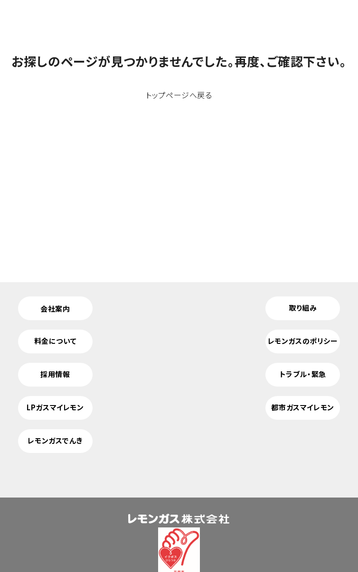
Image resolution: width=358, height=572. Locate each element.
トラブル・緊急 (303, 374)
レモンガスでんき (55, 440)
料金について (55, 341)
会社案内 (55, 309)
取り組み (303, 308)
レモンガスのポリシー (303, 341)
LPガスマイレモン (55, 407)
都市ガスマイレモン (302, 407)
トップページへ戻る (179, 95)
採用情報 (55, 374)
